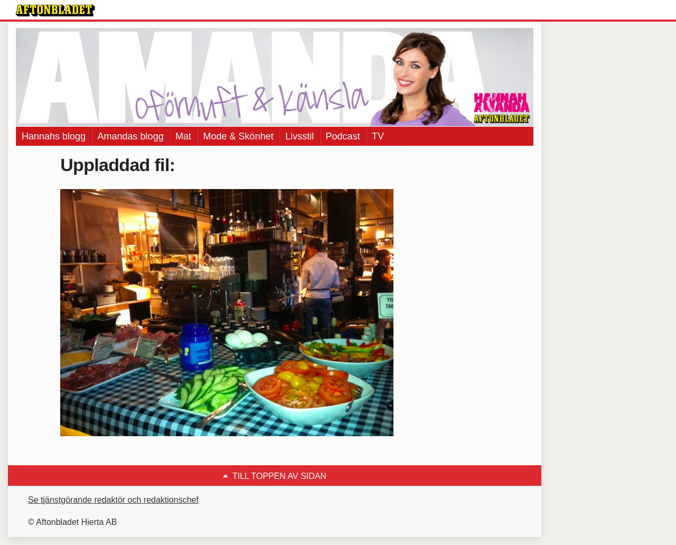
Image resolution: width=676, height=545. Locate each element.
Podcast (343, 136)
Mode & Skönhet (238, 136)
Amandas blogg (131, 136)
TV (378, 136)
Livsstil (299, 136)
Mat (183, 136)
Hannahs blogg (54, 136)
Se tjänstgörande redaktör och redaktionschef (113, 499)
